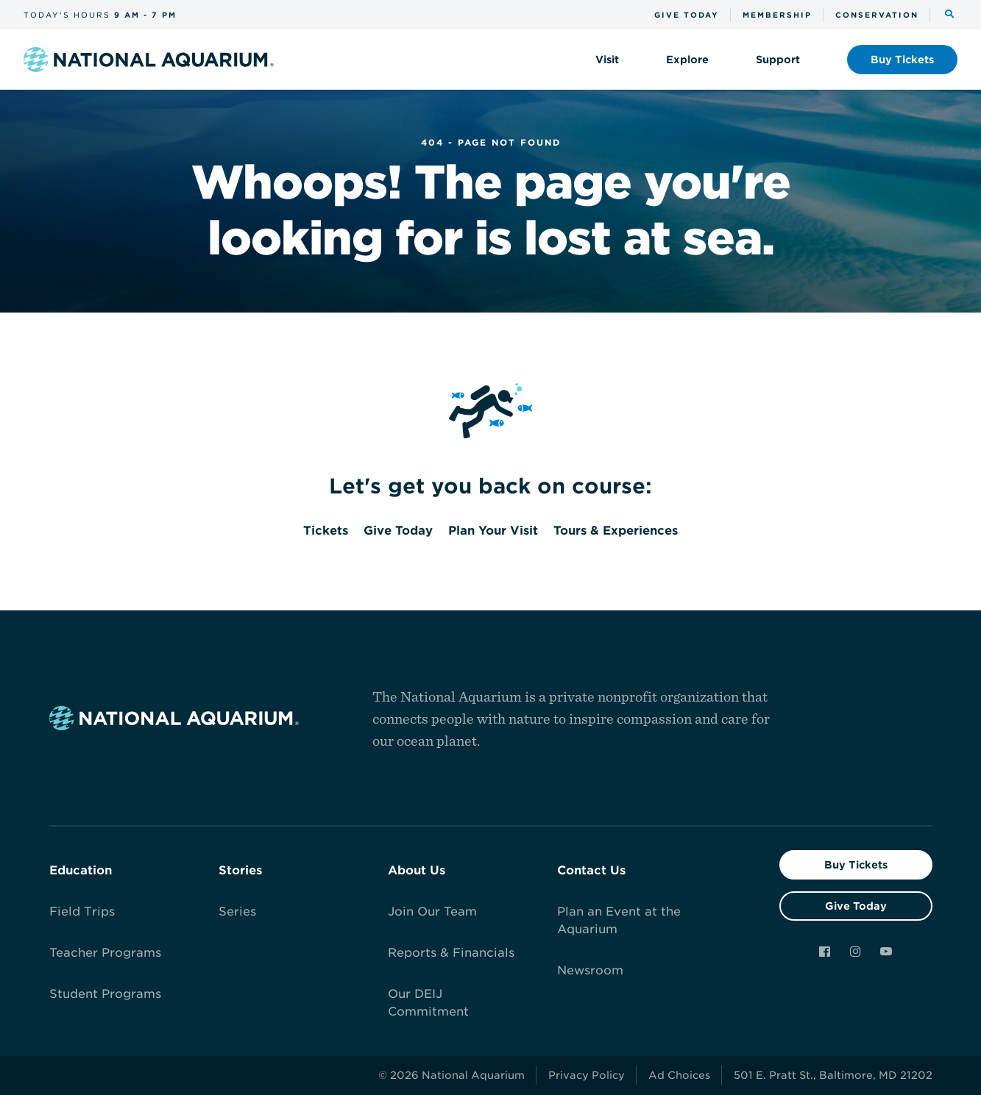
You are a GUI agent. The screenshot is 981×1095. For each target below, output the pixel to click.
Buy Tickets (856, 865)
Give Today (856, 906)
